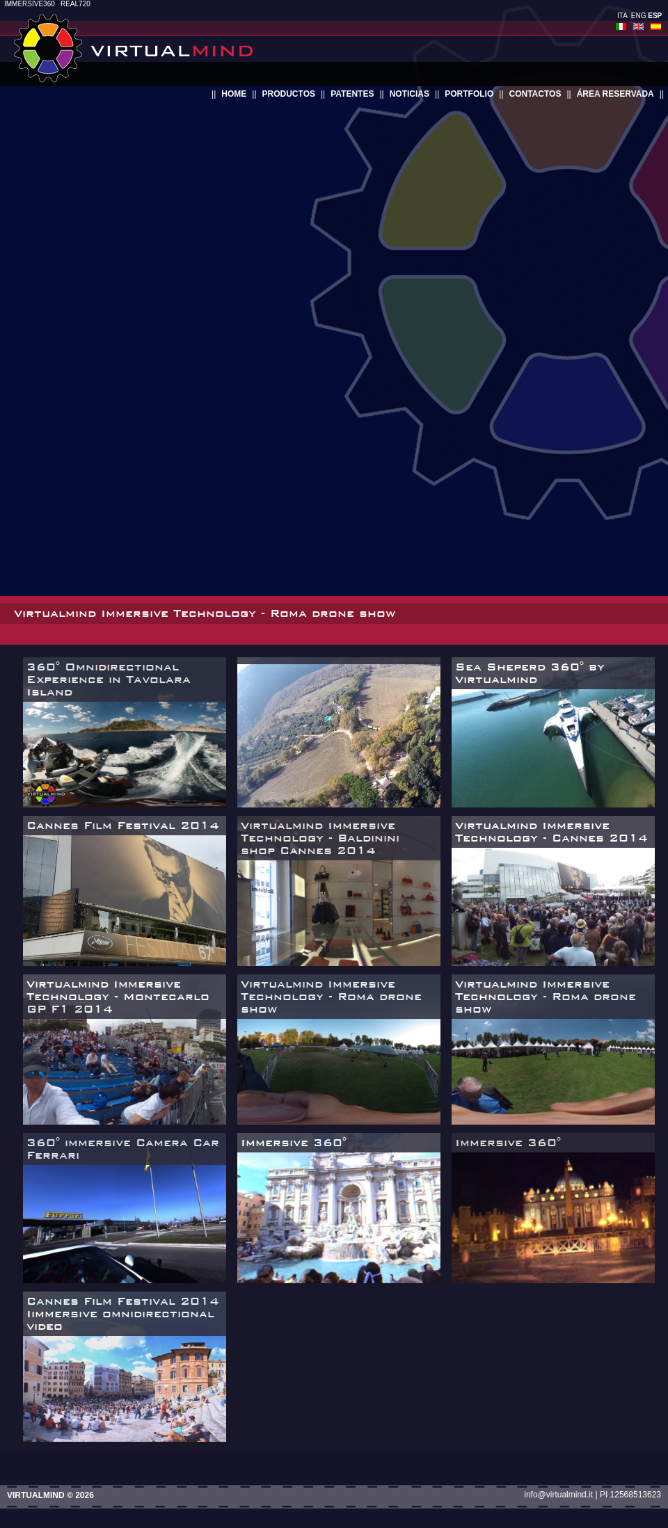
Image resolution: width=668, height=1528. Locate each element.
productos (288, 94)
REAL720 (75, 4)
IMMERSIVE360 (29, 4)
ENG (638, 15)
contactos (535, 94)
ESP (655, 15)
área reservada (615, 94)
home (233, 94)
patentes (352, 94)
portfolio (469, 94)
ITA (622, 15)
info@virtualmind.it (558, 1494)
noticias (409, 94)
